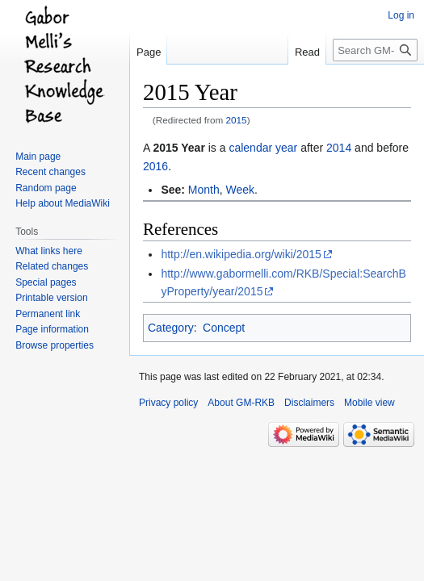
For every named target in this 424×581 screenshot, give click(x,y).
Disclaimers (309, 402)
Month (204, 189)
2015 (236, 120)
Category (171, 327)
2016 (155, 166)
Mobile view (369, 402)
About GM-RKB (241, 402)
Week (240, 189)
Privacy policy (168, 402)
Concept (224, 327)
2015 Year (178, 147)
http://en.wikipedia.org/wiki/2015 (241, 254)
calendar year (263, 147)
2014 (338, 147)
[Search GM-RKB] (375, 50)
